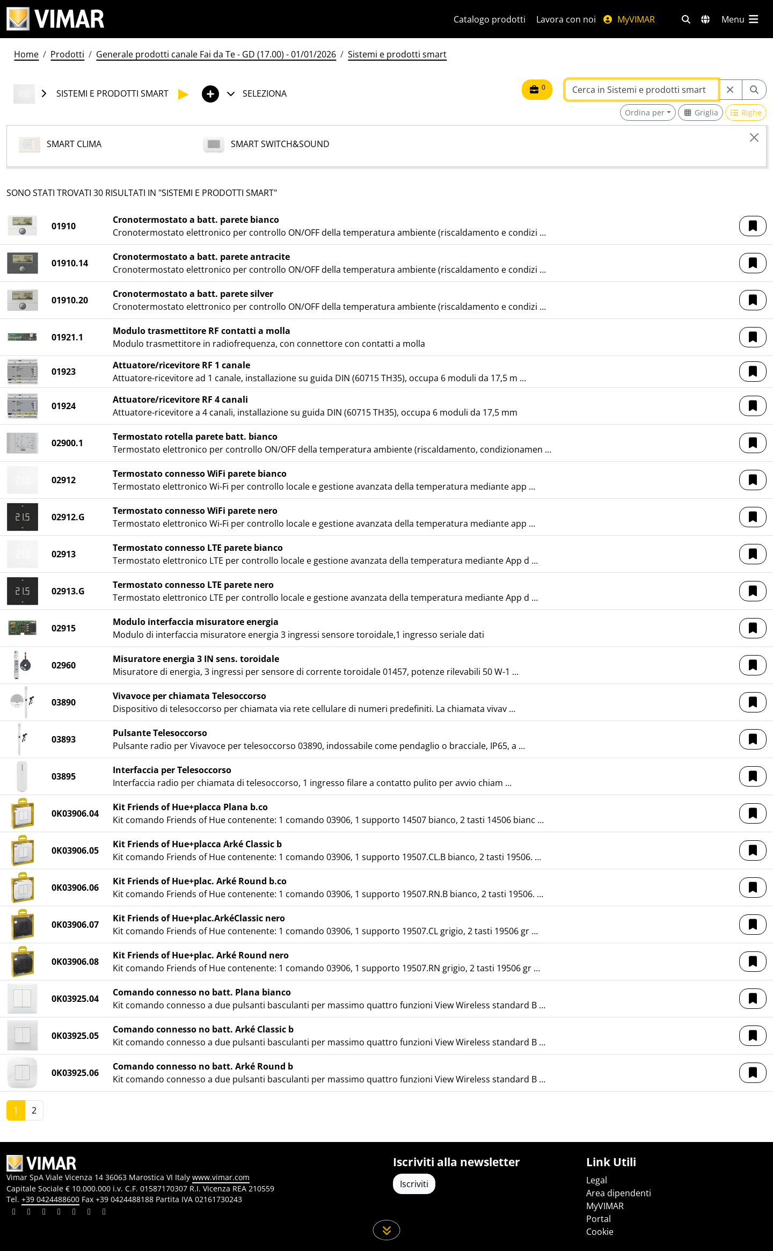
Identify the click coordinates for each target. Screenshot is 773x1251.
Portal (598, 1219)
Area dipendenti (618, 1193)
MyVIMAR (628, 19)
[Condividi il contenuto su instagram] (59, 1213)
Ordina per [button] (645, 112)
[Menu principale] (741, 19)
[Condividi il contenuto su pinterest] (44, 1213)
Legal (596, 1180)
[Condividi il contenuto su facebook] (29, 1213)
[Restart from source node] (730, 89)
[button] (753, 226)
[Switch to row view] (746, 112)
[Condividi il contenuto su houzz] (89, 1213)
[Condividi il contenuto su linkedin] (14, 1213)
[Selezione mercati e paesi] (705, 19)
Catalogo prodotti (490, 19)
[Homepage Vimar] (55, 19)
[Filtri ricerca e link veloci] (686, 19)
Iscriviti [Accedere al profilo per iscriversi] (414, 1184)
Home (26, 54)
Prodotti (67, 54)
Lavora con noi (566, 19)
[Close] (754, 137)
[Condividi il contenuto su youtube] (74, 1213)
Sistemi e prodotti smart (397, 54)
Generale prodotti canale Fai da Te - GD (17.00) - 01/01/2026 (216, 54)
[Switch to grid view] (700, 112)
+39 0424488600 (50, 1199)
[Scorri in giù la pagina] (386, 1230)
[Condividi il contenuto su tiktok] (104, 1213)
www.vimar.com (221, 1177)
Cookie (600, 1232)
